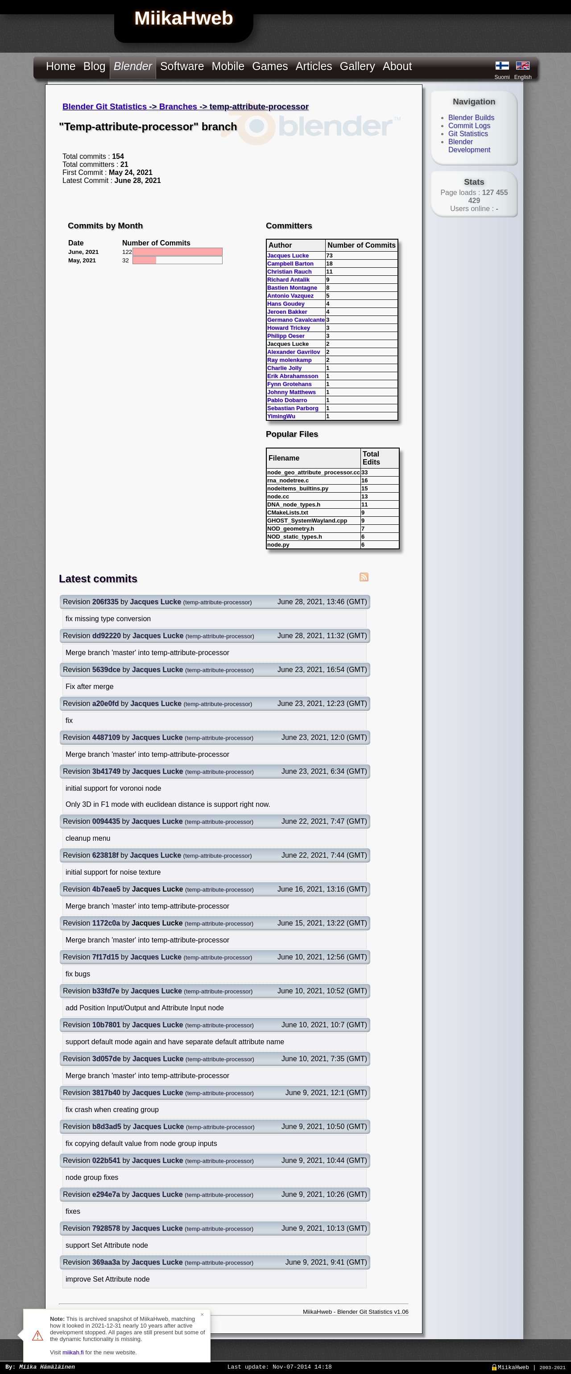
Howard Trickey (288, 327)
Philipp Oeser (286, 335)
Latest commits (98, 579)
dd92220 (106, 635)
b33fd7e (105, 991)
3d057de (106, 1059)
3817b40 (106, 1092)
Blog (94, 66)
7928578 (106, 1228)
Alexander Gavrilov (293, 352)
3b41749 (106, 771)
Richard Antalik (288, 279)
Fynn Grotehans (289, 384)
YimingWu (281, 416)
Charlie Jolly (284, 368)
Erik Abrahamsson (292, 376)
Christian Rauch (289, 271)
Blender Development (469, 146)
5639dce (106, 669)
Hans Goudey (286, 303)
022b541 (106, 1160)
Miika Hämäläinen (47, 1366)
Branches (178, 106)
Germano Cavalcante (296, 319)
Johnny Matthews (291, 392)
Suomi (502, 77)
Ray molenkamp (289, 360)
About (397, 66)
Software (182, 66)
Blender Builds (471, 117)
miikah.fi (73, 1352)
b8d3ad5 (106, 1126)
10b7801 (106, 1025)
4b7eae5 (106, 889)
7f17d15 (105, 957)
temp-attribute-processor (217, 602)
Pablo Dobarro (287, 400)
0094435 (106, 821)
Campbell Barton (290, 263)
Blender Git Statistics (104, 106)
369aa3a (106, 1262)
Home (61, 66)
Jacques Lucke (288, 255)
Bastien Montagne (292, 287)
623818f (105, 855)
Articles (314, 66)
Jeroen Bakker (287, 311)
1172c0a (106, 923)
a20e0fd (105, 703)
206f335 (105, 602)
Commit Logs (469, 125)
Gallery (357, 66)
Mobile (228, 66)
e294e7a (106, 1194)
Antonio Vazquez (290, 295)
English (523, 77)
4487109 (106, 737)
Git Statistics (468, 133)
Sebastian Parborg (293, 408)
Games (270, 66)
